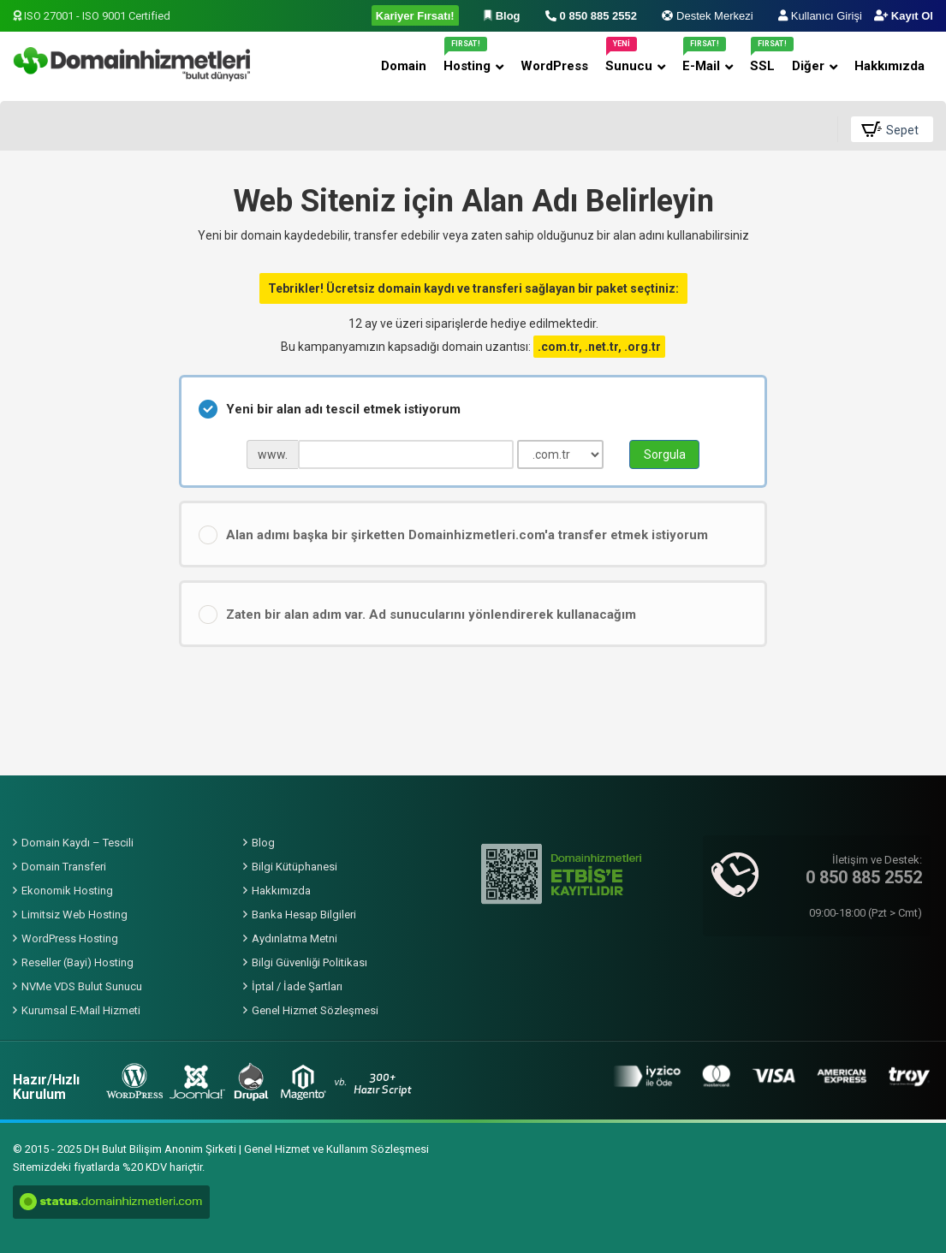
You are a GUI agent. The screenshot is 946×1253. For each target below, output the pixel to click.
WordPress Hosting (69, 938)
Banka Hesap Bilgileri (304, 914)
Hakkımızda (281, 890)
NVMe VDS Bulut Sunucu (81, 986)
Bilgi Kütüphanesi (294, 866)
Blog (263, 842)
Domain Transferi (63, 866)
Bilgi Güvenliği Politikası (309, 962)
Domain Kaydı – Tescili (77, 842)
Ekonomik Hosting (67, 890)
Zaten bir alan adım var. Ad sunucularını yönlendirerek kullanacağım (417, 614)
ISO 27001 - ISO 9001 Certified (91, 15)
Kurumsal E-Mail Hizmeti (80, 1010)
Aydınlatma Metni (294, 938)
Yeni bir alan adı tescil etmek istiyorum (330, 409)
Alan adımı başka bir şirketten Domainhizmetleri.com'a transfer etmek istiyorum (453, 535)
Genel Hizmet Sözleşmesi (315, 1010)
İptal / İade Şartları (297, 986)
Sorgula (665, 454)
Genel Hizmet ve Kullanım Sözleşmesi (336, 1149)
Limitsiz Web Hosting (74, 914)
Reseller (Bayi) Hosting (77, 962)
